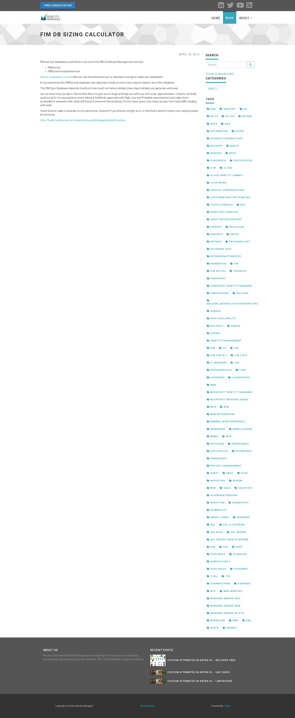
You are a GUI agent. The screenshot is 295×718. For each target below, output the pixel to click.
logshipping (239, 377)
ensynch (215, 234)
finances (238, 271)
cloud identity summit (225, 175)
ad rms (245, 116)
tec (226, 576)
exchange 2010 (219, 249)
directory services (222, 212)
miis (211, 407)
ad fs (212, 116)
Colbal (227, 706)
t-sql (212, 576)
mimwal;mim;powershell (226, 421)
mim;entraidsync (221, 414)
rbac (228, 473)
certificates (241, 160)
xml (247, 620)
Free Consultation (58, 5)
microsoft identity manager (229, 392)
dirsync (214, 227)
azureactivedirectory (225, 138)
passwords (242, 451)
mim (224, 407)
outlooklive (217, 451)
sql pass (215, 532)
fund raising (218, 293)
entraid (214, 241)
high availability (221, 318)
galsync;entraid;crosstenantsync (233, 302)
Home (215, 17)
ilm (234, 348)
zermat (230, 628)
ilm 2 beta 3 (217, 355)
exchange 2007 (237, 241)
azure (238, 131)
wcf (211, 591)
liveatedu (215, 377)
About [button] (245, 17)
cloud (226, 168)
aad (211, 109)
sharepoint (238, 502)
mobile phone (240, 429)
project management (224, 465)
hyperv (214, 333)
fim (234, 263)
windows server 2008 (223, 606)
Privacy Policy (147, 706)
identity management (224, 340)
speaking (241, 517)
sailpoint (243, 488)
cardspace (216, 160)
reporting (216, 480)
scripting (216, 502)
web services (231, 591)
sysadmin (239, 569)
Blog (229, 17)
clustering (217, 182)
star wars (216, 554)
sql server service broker (228, 539)
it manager (217, 362)
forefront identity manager (229, 286)
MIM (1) (212, 88)
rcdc (242, 473)
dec (241, 204)
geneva (214, 311)
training (242, 583)
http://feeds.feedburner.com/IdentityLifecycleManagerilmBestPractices (83, 120)
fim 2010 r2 (216, 271)
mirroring (216, 429)
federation (217, 263)
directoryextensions (224, 219)
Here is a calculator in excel (56, 76)
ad (243, 109)
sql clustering (232, 524)
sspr (237, 547)
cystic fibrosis (220, 204)
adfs (212, 124)
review (235, 480)
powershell (217, 458)
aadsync (228, 109)
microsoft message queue (227, 399)
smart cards (218, 517)
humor (233, 326)
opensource (238, 443)
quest (213, 473)
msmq (213, 436)
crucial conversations (226, 190)
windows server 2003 (223, 598)
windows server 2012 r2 (225, 613)
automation (217, 131)
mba (211, 385)
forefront (216, 278)
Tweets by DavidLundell (219, 73)
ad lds (228, 116)
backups (215, 146)
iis (222, 348)
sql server (236, 532)
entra (233, 234)
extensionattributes (224, 256)
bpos (230, 153)
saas (225, 488)
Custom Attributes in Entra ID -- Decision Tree (201, 660)
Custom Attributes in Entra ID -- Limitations (199, 681)
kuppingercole (219, 370)
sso (223, 547)
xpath (213, 628)
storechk (238, 554)
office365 (215, 443)
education (235, 227)
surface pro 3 (218, 561)
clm (211, 168)
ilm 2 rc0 (239, 355)
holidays (215, 326)
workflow (216, 620)
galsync (241, 293)
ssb (211, 547)
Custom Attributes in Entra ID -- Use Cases (198, 672)
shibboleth (217, 510)
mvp (227, 436)
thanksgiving (218, 583)
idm (211, 348)
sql (211, 524)
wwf (234, 620)
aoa (225, 124)
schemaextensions (222, 495)
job (234, 362)
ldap (241, 370)
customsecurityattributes (228, 197)
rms (211, 488)
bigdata (214, 153)
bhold (232, 146)
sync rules (217, 569)
